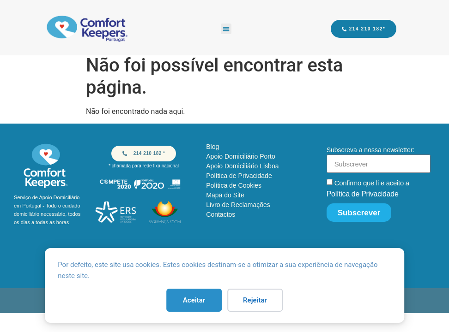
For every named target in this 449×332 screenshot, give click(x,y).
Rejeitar (255, 300)
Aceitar (194, 300)
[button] (226, 29)
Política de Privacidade (363, 194)
